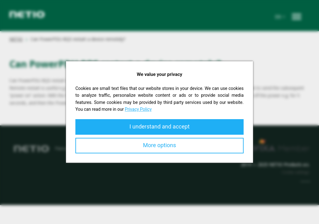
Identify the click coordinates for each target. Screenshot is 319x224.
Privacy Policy (138, 109)
